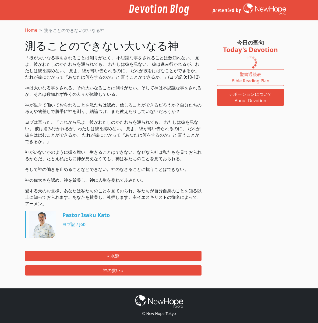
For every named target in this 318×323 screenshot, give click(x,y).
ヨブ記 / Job (74, 224)
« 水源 (113, 256)
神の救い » (113, 270)
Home (31, 30)
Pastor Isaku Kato (86, 215)
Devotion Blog (159, 9)
